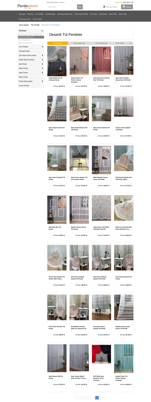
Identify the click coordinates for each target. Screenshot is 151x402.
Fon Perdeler (39, 14)
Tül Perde (30, 14)
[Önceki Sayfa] (77, 397)
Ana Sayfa (22, 14)
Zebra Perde (103, 14)
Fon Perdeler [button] (31, 47)
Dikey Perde (123, 14)
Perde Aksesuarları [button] (31, 81)
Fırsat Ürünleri (37, 19)
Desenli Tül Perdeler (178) (26, 37)
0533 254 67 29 (124, 2)
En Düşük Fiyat (79, 43)
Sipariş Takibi (50, 2)
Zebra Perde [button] (31, 68)
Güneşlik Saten (50, 14)
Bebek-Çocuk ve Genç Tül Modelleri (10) (30, 34)
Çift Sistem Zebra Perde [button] (31, 55)
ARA (79, 7)
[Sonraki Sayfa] (103, 397)
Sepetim (127, 6)
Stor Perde (93, 14)
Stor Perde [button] (31, 64)
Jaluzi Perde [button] (31, 73)
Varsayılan (57, 43)
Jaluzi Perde (113, 14)
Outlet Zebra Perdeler (81, 14)
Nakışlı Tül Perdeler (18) (25, 43)
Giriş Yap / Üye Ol (110, 6)
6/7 (130, 43)
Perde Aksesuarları (25, 19)
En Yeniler (120, 43)
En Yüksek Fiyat (101, 43)
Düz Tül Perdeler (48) (24, 40)
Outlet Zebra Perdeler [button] (31, 60)
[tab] (31, 31)
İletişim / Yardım (59, 2)
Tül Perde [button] (31, 31)
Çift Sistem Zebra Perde (65, 14)
